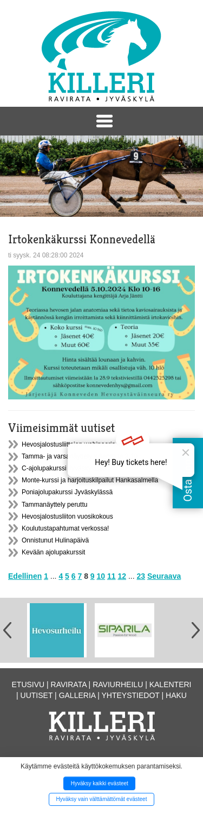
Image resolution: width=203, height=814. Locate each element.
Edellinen (25, 576)
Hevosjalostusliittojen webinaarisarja (74, 444)
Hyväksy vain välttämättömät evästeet (101, 799)
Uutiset (37, 695)
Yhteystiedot (131, 695)
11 (111, 576)
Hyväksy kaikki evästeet (99, 783)
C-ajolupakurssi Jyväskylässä (64, 468)
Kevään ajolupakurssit (53, 552)
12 (121, 576)
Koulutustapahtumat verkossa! (65, 528)
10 (101, 576)
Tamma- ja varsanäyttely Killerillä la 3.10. (80, 456)
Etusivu (28, 684)
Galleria (77, 695)
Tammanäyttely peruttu (54, 504)
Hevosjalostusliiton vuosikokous (67, 516)
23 (140, 576)
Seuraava (164, 576)
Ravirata (69, 684)
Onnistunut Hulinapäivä (55, 540)
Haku (176, 695)
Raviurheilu (118, 684)
